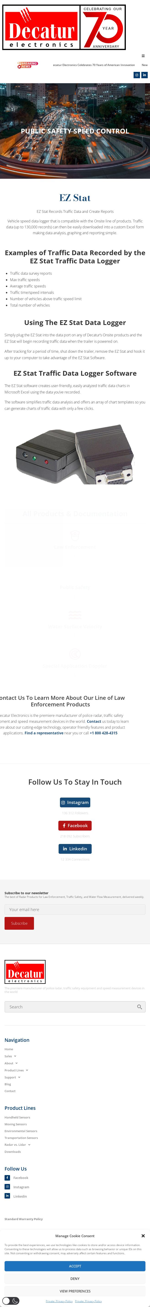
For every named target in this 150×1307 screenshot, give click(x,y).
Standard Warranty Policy (24, 1219)
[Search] (75, 1006)
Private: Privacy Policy (59, 1301)
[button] (143, 1236)
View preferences (75, 1291)
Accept (75, 1266)
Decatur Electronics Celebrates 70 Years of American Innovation (94, 65)
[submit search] (139, 1007)
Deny (75, 1278)
